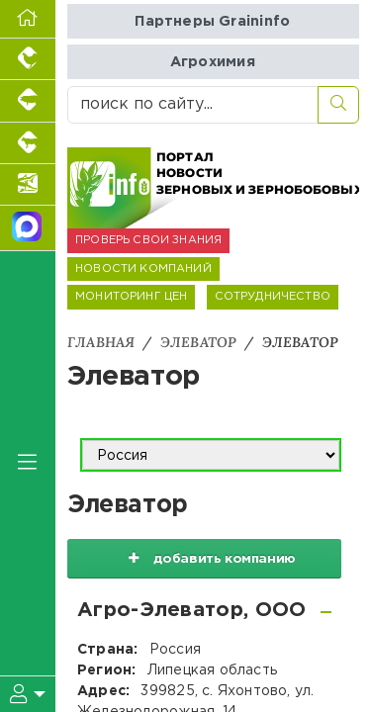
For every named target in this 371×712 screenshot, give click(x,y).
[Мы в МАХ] (27, 228)
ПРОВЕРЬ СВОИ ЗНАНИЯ (148, 240)
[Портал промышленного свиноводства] (27, 101)
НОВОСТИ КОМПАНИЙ (143, 269)
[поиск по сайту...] (193, 105)
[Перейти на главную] (27, 19)
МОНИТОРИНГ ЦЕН (131, 297)
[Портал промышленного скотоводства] (27, 143)
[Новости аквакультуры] (27, 185)
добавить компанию (205, 558)
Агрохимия (212, 61)
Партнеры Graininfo (212, 21)
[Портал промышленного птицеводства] (27, 59)
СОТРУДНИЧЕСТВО (272, 297)
